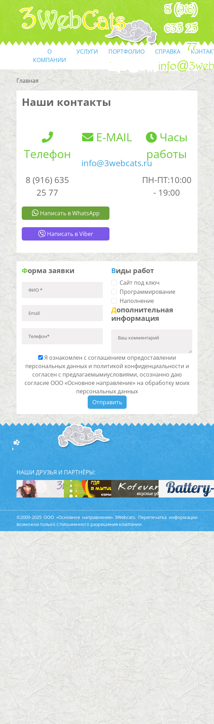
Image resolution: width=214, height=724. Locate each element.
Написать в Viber (65, 234)
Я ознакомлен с (107, 374)
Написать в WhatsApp (66, 213)
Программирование (147, 292)
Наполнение (137, 301)
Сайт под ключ (140, 282)
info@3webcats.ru (116, 163)
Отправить (107, 402)
